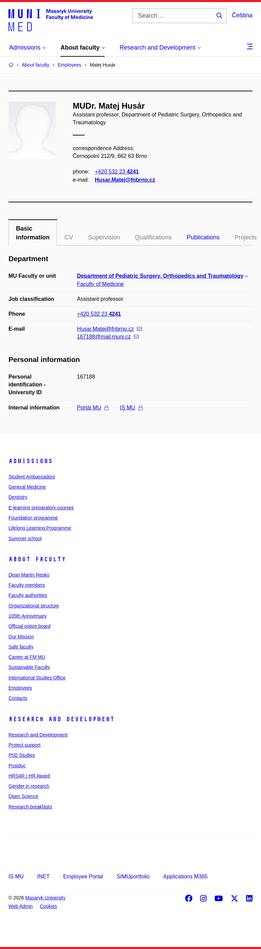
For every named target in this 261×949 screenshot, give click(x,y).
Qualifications (153, 237)
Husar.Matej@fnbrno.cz (125, 180)
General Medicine (27, 487)
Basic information (33, 233)
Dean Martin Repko (29, 575)
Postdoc (17, 765)
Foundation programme (33, 518)
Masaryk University (45, 897)
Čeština (242, 15)
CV (69, 237)
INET (43, 876)
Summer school (24, 538)
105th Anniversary (27, 616)
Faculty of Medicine (100, 284)
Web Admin (20, 906)
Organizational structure (33, 605)
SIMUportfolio (133, 876)
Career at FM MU (26, 657)
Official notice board (29, 626)
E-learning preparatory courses (41, 507)
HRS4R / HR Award (29, 776)
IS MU (131, 407)
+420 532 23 (117, 172)
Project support (24, 745)
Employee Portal (83, 876)
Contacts (17, 698)
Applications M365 (185, 876)
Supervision (104, 237)
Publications (203, 237)
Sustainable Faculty (29, 667)
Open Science (23, 796)
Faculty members (26, 585)
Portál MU (92, 407)
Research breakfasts (30, 806)
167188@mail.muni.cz (108, 337)
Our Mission (21, 636)
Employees (20, 688)
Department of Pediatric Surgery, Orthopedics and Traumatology (160, 276)
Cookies (48, 906)
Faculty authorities (27, 595)
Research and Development (61, 719)
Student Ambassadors (31, 476)
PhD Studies (21, 755)
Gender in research (28, 786)
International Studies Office (37, 677)
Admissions (30, 461)
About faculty (37, 559)
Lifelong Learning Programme (39, 528)
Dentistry (17, 497)
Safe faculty (20, 647)
